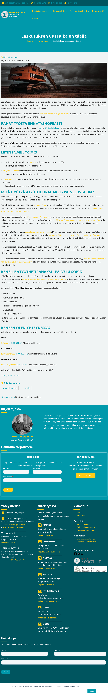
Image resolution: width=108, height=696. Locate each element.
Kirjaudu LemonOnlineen (49, 552)
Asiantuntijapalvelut (80, 11)
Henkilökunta (40, 3)
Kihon (39, 128)
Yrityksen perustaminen (86, 542)
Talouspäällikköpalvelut (86, 530)
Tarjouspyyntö (37, 18)
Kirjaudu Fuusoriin (46, 585)
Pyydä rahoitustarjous (47, 618)
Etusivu (30, 41)
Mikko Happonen (11, 57)
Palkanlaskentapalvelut (86, 527)
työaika (27, 388)
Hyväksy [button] (91, 691)
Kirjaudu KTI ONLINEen (48, 601)
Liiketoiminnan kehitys (86, 539)
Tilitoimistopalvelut (40, 11)
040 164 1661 (23, 365)
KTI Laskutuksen (51, 128)
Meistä (79, 513)
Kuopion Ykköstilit (17, 12)
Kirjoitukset (56, 3)
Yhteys (51, 18)
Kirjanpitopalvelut (84, 524)
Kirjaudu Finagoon (46, 535)
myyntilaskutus (10, 388)
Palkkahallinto (60, 11)
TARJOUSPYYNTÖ (85, 475)
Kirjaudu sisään (8, 397)
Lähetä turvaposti (8, 542)
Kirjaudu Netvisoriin (46, 568)
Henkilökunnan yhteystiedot (13, 527)
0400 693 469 (16, 343)
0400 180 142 (22, 354)
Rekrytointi (72, 3)
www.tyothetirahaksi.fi (11, 376)
